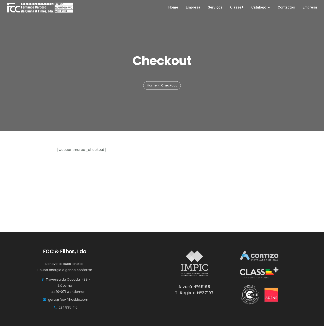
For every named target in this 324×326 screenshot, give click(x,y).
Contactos (286, 7)
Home (173, 7)
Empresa (193, 7)
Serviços (215, 7)
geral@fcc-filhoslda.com (68, 299)
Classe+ (237, 7)
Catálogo (258, 7)
